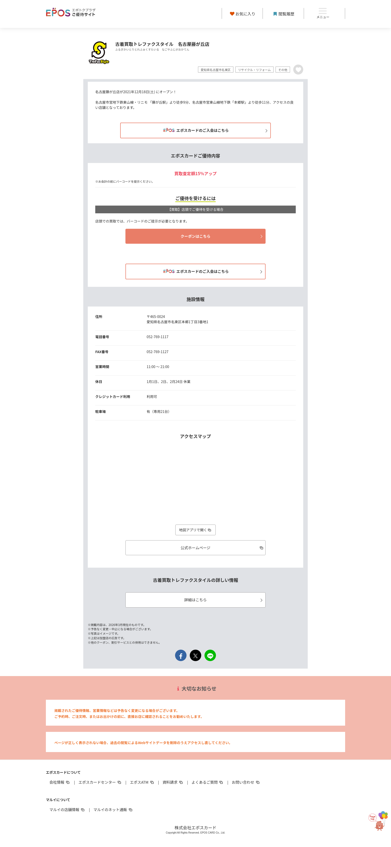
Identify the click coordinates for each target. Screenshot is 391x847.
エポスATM (142, 782)
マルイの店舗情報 (67, 809)
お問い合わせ (246, 782)
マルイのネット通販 (113, 809)
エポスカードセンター (100, 782)
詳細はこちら (224, 599)
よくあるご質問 (208, 782)
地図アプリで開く (195, 529)
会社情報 (59, 782)
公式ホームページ (222, 547)
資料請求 (173, 782)
